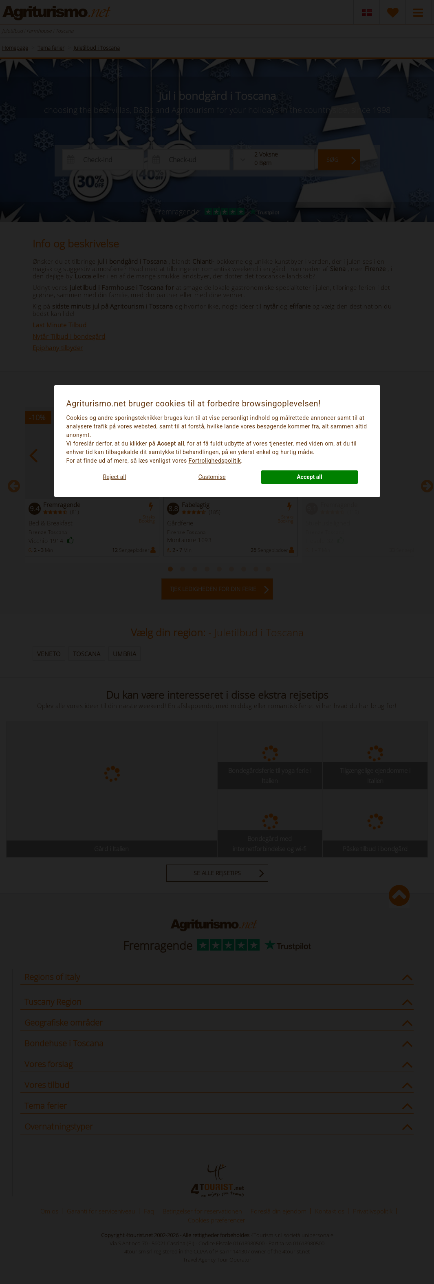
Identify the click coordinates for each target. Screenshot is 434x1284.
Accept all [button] (309, 477)
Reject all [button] (114, 477)
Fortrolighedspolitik (215, 460)
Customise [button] (212, 477)
